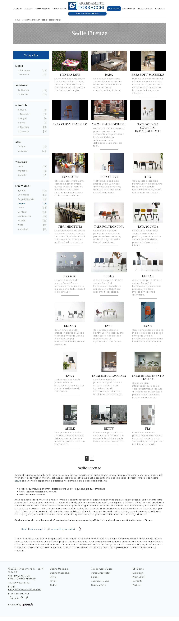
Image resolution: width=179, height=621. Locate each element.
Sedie (44, 20)
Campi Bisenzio (26, 199)
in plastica (23, 127)
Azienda (18, 8)
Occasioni (114, 8)
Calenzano (23, 194)
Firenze (21, 203)
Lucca (21, 207)
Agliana (22, 190)
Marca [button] (19, 65)
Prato (20, 224)
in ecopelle (23, 114)
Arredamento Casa (31, 20)
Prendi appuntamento (87, 13)
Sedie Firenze (55, 20)
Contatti (160, 8)
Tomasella (23, 74)
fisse (20, 166)
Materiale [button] (21, 105)
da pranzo (23, 94)
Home (17, 20)
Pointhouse (24, 70)
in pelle (21, 122)
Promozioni (128, 8)
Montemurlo (24, 216)
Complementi (60, 8)
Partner (137, 585)
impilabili (22, 170)
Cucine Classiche (59, 573)
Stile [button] (18, 142)
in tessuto (23, 131)
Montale (22, 212)
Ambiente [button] (21, 85)
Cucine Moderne (59, 569)
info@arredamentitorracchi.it (24, 589)
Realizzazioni (145, 8)
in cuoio (22, 109)
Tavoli (53, 581)
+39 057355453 (21, 582)
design (21, 146)
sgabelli (22, 175)
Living (53, 577)
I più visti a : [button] (22, 186)
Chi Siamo (138, 569)
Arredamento (42, 8)
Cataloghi (138, 573)
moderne (22, 151)
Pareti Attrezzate (100, 573)
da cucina (23, 90)
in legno (22, 118)
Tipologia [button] (21, 162)
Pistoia (21, 220)
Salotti (94, 577)
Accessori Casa (100, 581)
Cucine (29, 8)
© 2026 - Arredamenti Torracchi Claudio (26, 570)
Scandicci (23, 229)
